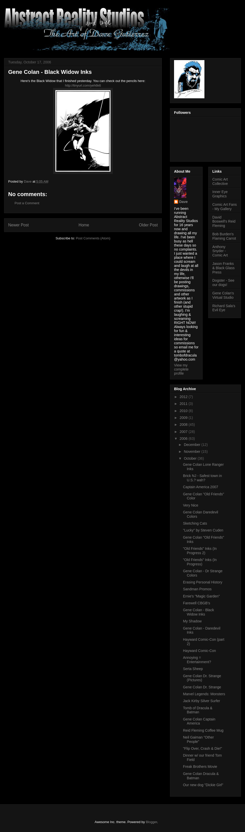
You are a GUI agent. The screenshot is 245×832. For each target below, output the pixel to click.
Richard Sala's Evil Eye (223, 308)
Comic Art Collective (220, 181)
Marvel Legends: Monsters (204, 694)
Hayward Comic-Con (199, 651)
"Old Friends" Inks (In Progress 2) (200, 551)
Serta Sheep (193, 669)
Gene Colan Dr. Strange (202, 687)
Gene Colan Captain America (199, 721)
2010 (184, 411)
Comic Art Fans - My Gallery (224, 206)
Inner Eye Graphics (220, 194)
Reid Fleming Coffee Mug (203, 730)
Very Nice (190, 505)
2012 (184, 397)
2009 (184, 418)
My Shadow (192, 621)
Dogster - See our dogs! (223, 282)
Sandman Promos (197, 589)
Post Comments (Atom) (93, 238)
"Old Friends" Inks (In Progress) (200, 562)
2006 (184, 439)
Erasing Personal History (202, 582)
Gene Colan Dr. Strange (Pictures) (202, 678)
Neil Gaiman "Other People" (198, 739)
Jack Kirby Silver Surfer (201, 701)
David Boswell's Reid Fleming (224, 221)
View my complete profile (181, 369)
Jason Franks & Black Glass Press (223, 268)
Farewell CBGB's (196, 603)
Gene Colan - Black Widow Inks (198, 612)
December (192, 445)
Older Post (148, 225)
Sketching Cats (195, 523)
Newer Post (18, 225)
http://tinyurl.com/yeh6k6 (83, 85)
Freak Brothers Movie (200, 767)
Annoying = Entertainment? (197, 660)
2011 (184, 404)
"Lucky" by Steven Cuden (203, 530)
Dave (183, 202)
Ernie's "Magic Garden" (201, 596)
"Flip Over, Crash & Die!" (202, 748)
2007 (184, 432)
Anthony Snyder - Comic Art (220, 251)
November (192, 451)
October (191, 458)
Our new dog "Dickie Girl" (203, 785)
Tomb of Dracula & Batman (197, 710)
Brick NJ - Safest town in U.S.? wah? (202, 478)
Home (84, 225)
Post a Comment (27, 203)
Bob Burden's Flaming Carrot (224, 236)
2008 (184, 424)
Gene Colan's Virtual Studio (223, 295)
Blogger (151, 822)
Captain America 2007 (200, 487)
